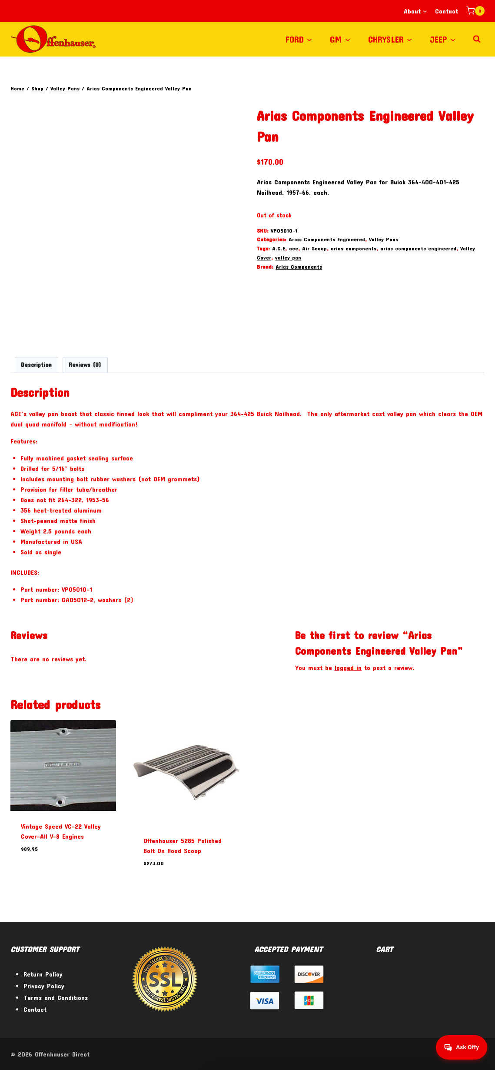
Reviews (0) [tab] (85, 365)
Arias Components (299, 266)
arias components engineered (418, 248)
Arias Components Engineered (327, 239)
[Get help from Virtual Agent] (458, 1047)
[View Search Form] (477, 39)
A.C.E (278, 248)
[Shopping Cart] (475, 11)
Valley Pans (383, 239)
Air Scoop (314, 248)
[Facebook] (430, 1054)
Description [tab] (36, 365)
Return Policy (43, 974)
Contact (446, 11)
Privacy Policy (43, 986)
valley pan (288, 257)
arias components (353, 248)
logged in (348, 668)
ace (293, 248)
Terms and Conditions (55, 997)
